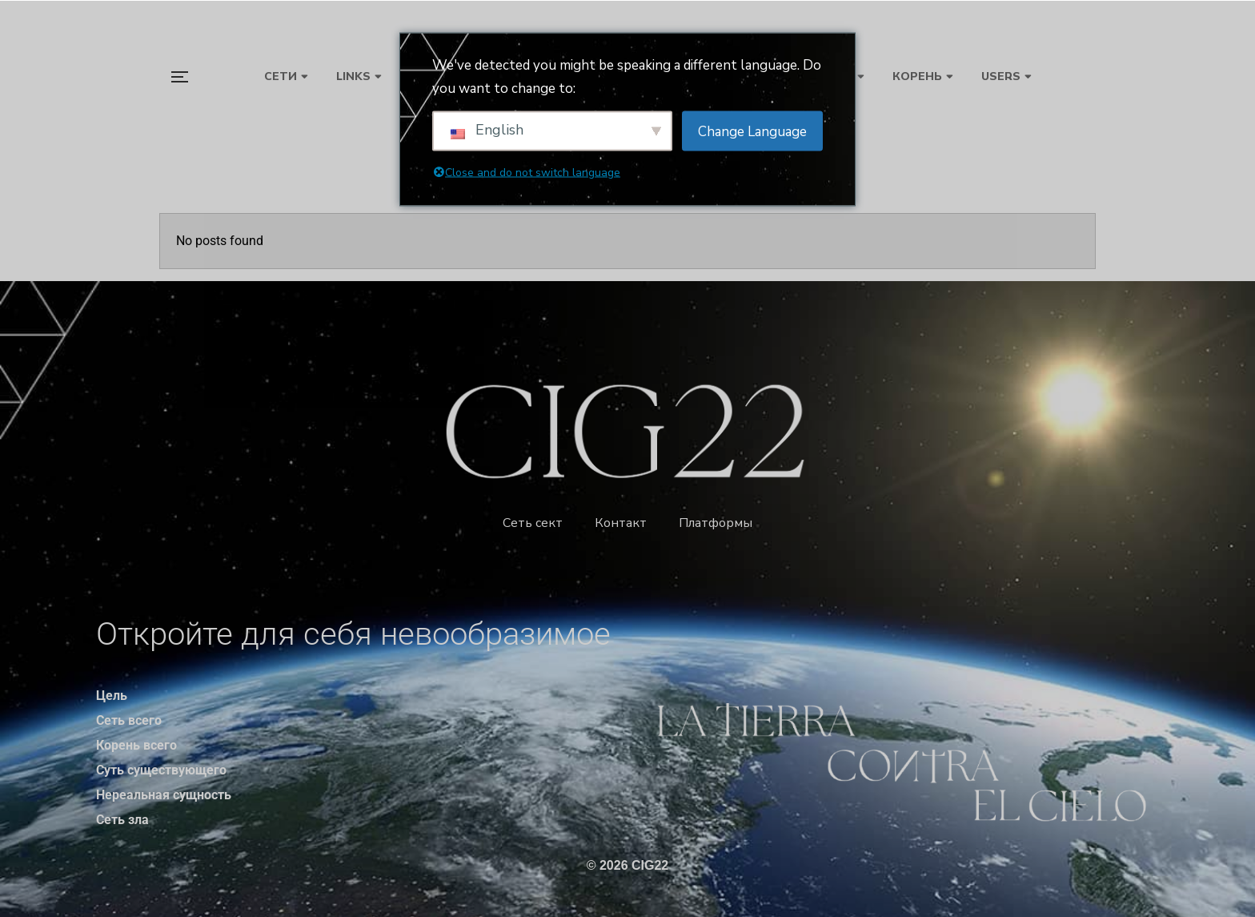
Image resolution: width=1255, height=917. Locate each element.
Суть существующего (161, 770)
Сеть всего (129, 720)
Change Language (752, 131)
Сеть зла (122, 819)
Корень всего (136, 745)
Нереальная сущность (163, 794)
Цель (111, 695)
